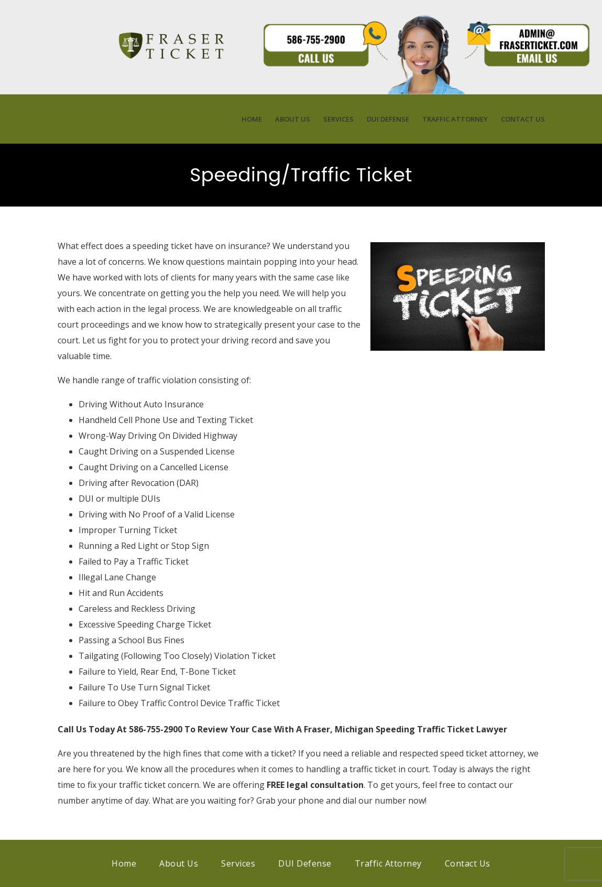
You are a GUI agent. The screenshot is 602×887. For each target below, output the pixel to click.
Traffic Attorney (455, 119)
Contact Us (523, 119)
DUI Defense (388, 119)
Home (252, 119)
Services (338, 119)
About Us (292, 119)
